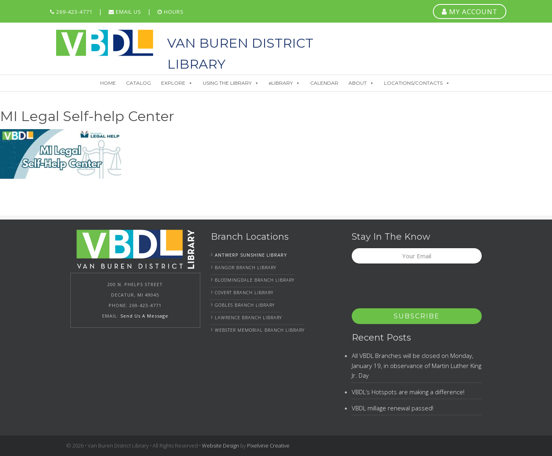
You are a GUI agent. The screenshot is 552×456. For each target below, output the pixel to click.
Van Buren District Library (104, 43)
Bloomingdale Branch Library (254, 280)
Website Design (220, 445)
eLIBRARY (284, 83)
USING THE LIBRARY (231, 83)
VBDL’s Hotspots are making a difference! (408, 392)
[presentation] (413, 288)
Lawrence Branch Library (248, 317)
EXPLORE (177, 83)
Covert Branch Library (244, 292)
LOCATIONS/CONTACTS (417, 83)
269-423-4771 (71, 11)
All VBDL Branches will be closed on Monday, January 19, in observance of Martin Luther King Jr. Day (416, 365)
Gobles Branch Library (245, 305)
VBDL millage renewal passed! (392, 408)
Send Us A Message (144, 316)
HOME (108, 83)
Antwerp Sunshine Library (251, 255)
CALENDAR (324, 83)
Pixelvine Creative (268, 445)
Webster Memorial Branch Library (259, 330)
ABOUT (361, 83)
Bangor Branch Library (245, 267)
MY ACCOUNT (469, 11)
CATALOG (138, 83)
